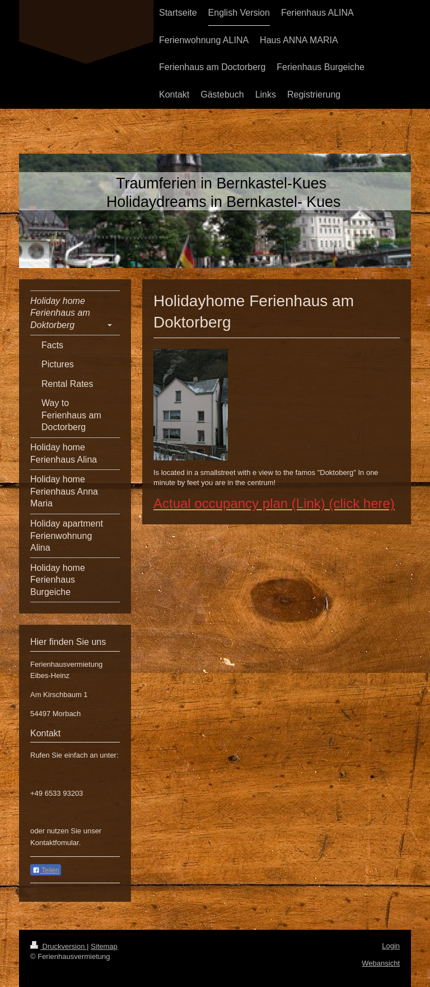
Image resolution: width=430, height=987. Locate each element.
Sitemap (104, 946)
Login (391, 946)
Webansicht (381, 963)
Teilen (45, 870)
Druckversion (58, 946)
